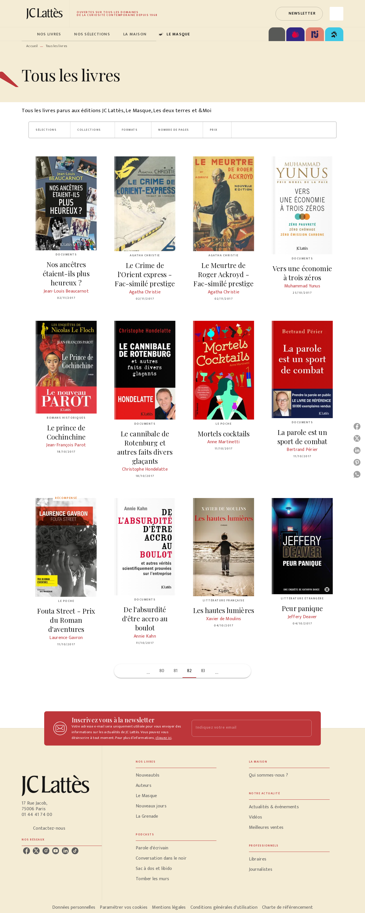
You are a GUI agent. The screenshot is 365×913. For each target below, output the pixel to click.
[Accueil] (46, 13)
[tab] (28, 34)
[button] (299, 14)
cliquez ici (163, 738)
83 (203, 671)
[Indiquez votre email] (244, 728)
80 (162, 671)
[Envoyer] (305, 728)
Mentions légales (169, 907)
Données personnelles (73, 907)
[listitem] (26, 851)
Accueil (32, 46)
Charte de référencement (287, 907)
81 (176, 671)
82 (189, 671)
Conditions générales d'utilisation (223, 907)
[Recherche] (336, 14)
